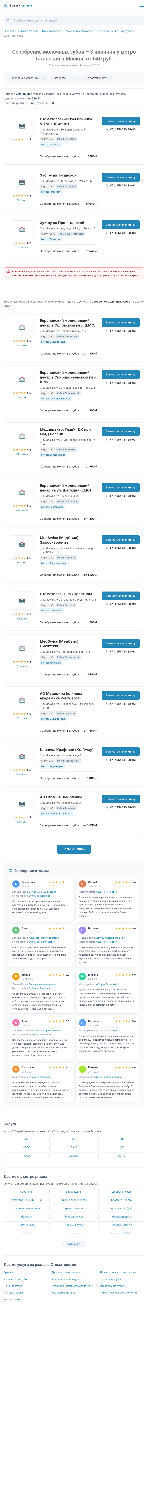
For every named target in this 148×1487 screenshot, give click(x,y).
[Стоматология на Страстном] (22, 601)
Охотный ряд (26, 1224)
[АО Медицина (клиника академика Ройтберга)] (22, 700)
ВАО (26, 1139)
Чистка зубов (13, 1299)
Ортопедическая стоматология (72, 1286)
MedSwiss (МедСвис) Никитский (59, 643)
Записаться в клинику (121, 121)
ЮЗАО (121, 1155)
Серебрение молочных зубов (113, 30)
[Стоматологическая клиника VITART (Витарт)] (22, 126)
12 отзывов (22, 247)
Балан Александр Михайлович (45, 1030)
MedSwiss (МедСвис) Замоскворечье (59, 540)
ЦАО (121, 1147)
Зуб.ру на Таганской (58, 175)
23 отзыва (22, 562)
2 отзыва (22, 822)
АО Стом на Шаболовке (61, 797)
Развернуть (74, 1244)
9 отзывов (22, 774)
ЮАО (27, 1155)
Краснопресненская (74, 1199)
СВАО (26, 1147)
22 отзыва (22, 200)
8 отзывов (22, 618)
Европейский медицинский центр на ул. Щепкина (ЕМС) (65, 487)
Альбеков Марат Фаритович (44, 937)
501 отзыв (22, 718)
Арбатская (26, 1191)
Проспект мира (74, 1233)
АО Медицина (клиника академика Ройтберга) (61, 695)
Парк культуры (74, 1224)
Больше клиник (74, 849)
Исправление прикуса (67, 1279)
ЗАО (74, 1139)
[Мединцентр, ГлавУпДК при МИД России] (22, 436)
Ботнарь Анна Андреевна (42, 891)
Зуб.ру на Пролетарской (62, 223)
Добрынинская (121, 1191)
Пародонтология (15, 1292)
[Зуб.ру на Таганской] (22, 182)
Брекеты (10, 1272)
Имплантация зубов (17, 1279)
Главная (9, 30)
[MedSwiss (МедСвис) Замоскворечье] (22, 544)
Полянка (26, 1233)
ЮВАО (74, 1155)
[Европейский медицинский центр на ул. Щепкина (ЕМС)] (22, 492)
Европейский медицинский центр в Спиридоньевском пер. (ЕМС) (68, 377)
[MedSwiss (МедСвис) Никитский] (22, 648)
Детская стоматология (78, 30)
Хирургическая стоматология (119, 1292)
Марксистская (74, 1216)
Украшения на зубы (66, 1292)
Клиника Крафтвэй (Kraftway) (67, 749)
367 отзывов (21, 454)
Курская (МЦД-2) (121, 1208)
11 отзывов (21, 666)
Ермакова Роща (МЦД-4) (26, 1199)
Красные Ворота (121, 1199)
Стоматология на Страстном (66, 594)
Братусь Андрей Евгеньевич (110, 937)
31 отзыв (21, 397)
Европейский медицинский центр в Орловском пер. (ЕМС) (67, 322)
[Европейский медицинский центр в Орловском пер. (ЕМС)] (22, 327)
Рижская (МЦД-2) (121, 1233)
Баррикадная (74, 1191)
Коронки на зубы (111, 1279)
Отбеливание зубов (113, 1286)
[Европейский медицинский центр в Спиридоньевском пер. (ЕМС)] (22, 379)
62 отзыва (21, 345)
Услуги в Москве (28, 30)
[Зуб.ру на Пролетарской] (22, 229)
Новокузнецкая (121, 1216)
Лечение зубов (14, 1286)
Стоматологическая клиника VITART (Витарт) (66, 121)
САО (121, 1139)
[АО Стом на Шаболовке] (22, 804)
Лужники (26, 1216)
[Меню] (142, 5)
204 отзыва (22, 510)
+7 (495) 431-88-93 (121, 129)
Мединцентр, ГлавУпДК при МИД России (65, 431)
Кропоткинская (74, 1208)
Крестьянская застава (26, 1208)
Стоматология (51, 30)
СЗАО (74, 1147)
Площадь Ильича (121, 1224)
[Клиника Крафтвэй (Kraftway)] (22, 756)
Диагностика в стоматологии (119, 1272)
